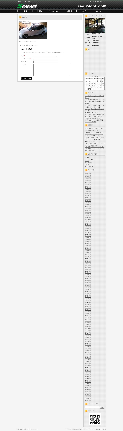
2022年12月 (88, 212)
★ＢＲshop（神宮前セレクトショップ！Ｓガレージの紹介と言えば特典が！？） (94, 101)
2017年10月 (88, 317)
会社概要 (97, 1)
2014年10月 (88, 376)
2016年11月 (88, 337)
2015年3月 (88, 369)
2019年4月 (88, 289)
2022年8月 (88, 219)
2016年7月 (88, 345)
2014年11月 (88, 374)
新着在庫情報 (88, 163)
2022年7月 (88, 221)
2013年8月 (88, 400)
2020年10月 (88, 256)
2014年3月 (88, 389)
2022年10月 (88, 215)
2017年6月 (88, 324)
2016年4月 (88, 347)
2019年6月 (88, 286)
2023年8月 (88, 199)
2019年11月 (88, 276)
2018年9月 (88, 302)
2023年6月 (88, 202)
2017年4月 (88, 328)
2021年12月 (88, 234)
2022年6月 (88, 223)
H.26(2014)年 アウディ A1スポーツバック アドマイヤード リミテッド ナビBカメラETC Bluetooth (94, 134)
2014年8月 (88, 380)
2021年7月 (88, 243)
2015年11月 (88, 354)
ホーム (92, 1)
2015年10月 (88, 356)
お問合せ (102, 1)
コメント (23, 64)
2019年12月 (88, 274)
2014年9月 (88, 378)
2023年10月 (88, 195)
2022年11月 (88, 214)
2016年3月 (88, 348)
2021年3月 (88, 249)
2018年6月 (88, 306)
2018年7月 (88, 304)
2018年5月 (88, 308)
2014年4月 (88, 387)
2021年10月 (88, 238)
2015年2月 (88, 371)
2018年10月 (88, 300)
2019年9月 (88, 280)
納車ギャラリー (89, 166)
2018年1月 (88, 313)
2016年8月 (88, 343)
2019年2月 (88, 293)
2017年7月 (88, 323)
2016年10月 (88, 339)
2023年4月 (88, 206)
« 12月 (89, 89)
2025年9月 (88, 177)
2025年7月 (88, 178)
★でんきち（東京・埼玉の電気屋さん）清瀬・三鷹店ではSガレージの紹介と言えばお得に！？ (94, 116)
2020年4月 (88, 267)
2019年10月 (88, 278)
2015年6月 (88, 363)
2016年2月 (88, 350)
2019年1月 (88, 295)
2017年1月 (88, 334)
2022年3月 (88, 228)
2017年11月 (88, 315)
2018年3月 (88, 311)
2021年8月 (88, 241)
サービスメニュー (89, 159)
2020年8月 (88, 260)
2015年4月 (88, 367)
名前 (23, 55)
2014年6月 (88, 383)
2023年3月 (88, 208)
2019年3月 (88, 291)
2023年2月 (88, 210)
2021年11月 (88, 236)
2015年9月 (88, 358)
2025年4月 (88, 182)
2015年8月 (88, 360)
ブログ (87, 161)
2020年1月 (88, 273)
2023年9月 (88, 197)
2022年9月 (88, 217)
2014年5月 (88, 385)
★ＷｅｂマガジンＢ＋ (91, 112)
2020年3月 (88, 269)
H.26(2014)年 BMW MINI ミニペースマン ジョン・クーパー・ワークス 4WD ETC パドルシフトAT (94, 139)
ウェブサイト (25, 61)
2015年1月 (88, 372)
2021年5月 (88, 245)
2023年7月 (88, 201)
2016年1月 (88, 352)
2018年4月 (88, 310)
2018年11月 (88, 298)
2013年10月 (88, 398)
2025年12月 (88, 173)
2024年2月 (88, 191)
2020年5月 (88, 265)
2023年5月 (88, 204)
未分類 (87, 164)
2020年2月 (88, 271)
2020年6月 (88, 263)
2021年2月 (88, 251)
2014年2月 (88, 391)
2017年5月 (88, 326)
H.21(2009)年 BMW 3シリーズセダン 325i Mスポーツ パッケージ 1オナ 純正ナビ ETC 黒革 (94, 148)
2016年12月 (88, 335)
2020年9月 (88, 258)
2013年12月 (88, 395)
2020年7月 (88, 262)
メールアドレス (26, 58)
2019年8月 (88, 282)
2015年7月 (88, 361)
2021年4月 (88, 247)
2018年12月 (88, 297)
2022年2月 (88, 230)
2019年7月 (88, 284)
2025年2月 (88, 184)
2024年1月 (88, 193)
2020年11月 (88, 254)
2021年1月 (88, 252)
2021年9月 (88, 239)
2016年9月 (88, 341)
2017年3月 (88, 330)
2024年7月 (88, 186)
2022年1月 (88, 232)
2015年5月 (88, 365)
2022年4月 (88, 226)
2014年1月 (88, 393)
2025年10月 (88, 175)
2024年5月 (88, 188)
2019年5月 (88, 287)
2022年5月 (88, 225)
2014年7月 (88, 382)
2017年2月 (88, 332)
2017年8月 (88, 321)
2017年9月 (88, 319)
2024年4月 (88, 189)
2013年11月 (88, 396)
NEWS (87, 157)
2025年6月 (88, 180)
